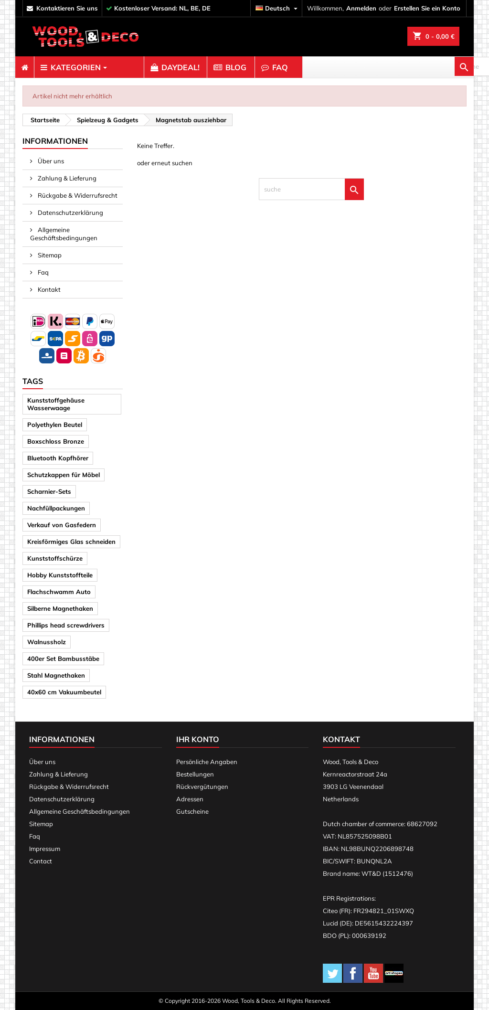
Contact (40, 861)
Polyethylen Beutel (54, 424)
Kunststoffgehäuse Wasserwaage (56, 404)
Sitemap (49, 255)
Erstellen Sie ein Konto (427, 8)
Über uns (50, 161)
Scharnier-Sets (49, 491)
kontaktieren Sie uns (67, 8)
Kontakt (48, 289)
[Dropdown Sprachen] (277, 8)
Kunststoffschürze (55, 558)
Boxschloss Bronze (55, 441)
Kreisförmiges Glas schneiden (71, 541)
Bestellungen (195, 774)
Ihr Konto (197, 739)
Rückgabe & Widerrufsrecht (76, 195)
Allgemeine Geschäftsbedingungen (63, 234)
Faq (42, 272)
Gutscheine (192, 811)
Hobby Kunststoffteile (60, 575)
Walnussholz (46, 642)
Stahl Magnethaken (56, 675)
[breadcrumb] (43, 120)
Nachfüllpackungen (56, 508)
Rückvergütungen (202, 786)
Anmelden (361, 8)
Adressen (189, 799)
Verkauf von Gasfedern (61, 525)
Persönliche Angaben (206, 761)
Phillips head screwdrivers (66, 625)
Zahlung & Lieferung (66, 178)
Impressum (44, 848)
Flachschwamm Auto (59, 591)
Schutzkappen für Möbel (63, 474)
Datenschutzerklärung (69, 212)
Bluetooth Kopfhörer (57, 458)
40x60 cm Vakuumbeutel (64, 692)
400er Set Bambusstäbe (63, 658)
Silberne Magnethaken (60, 608)
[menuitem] (24, 67)
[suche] (421, 67)
